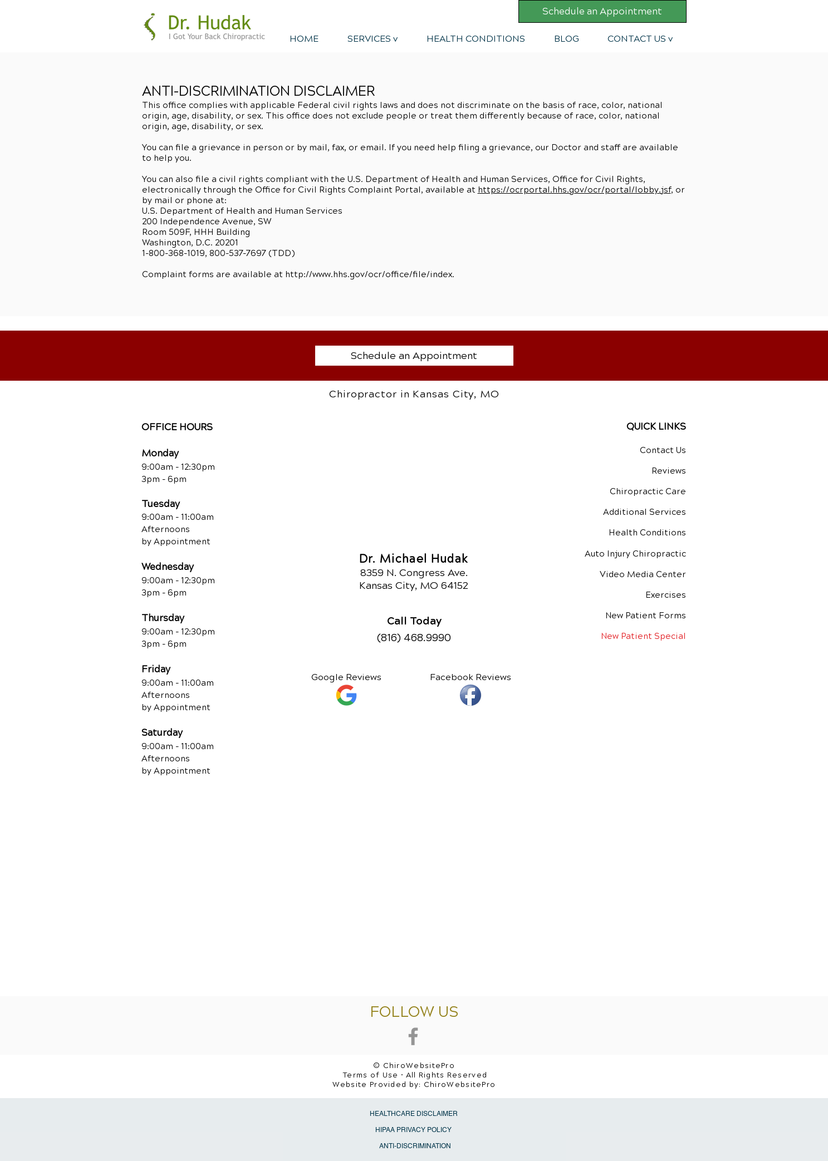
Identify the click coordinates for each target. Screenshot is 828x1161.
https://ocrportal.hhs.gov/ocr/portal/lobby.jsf (574, 190)
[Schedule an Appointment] (602, 11)
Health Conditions (647, 533)
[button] (372, 39)
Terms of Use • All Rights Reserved (415, 1075)
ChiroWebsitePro (460, 1084)
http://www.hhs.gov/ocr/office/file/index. (369, 274)
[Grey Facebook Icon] (413, 1036)
